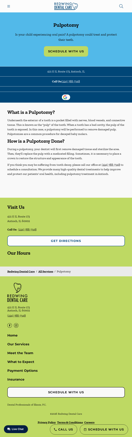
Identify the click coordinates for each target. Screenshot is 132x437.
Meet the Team (20, 353)
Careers (89, 422)
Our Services (18, 344)
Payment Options (22, 371)
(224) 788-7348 (71, 81)
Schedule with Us (66, 51)
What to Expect (20, 362)
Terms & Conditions (70, 422)
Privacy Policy (47, 422)
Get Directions (66, 241)
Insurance (15, 379)
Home (12, 335)
